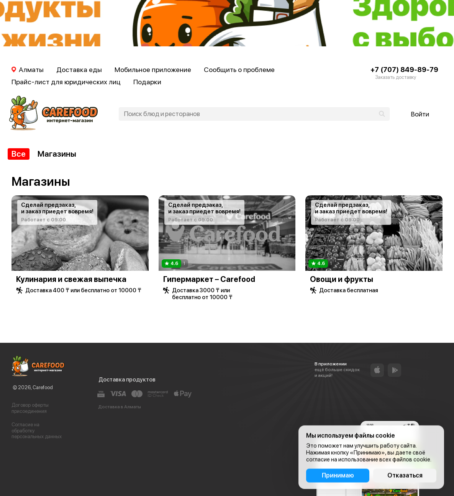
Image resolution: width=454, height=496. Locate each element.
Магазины (57, 154)
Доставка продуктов (127, 379)
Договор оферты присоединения (30, 408)
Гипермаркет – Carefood (209, 279)
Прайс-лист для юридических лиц (66, 82)
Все (18, 154)
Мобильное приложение (153, 69)
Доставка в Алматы (119, 406)
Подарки (147, 82)
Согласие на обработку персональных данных (36, 430)
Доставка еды (79, 69)
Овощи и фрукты (341, 279)
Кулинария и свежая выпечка (71, 279)
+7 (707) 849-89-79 (404, 69)
